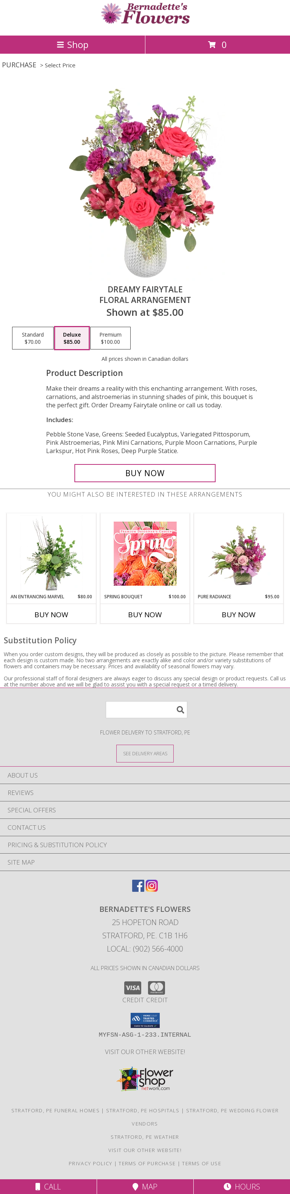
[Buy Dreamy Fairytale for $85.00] (145, 473)
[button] (145, 1020)
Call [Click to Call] (48, 1187)
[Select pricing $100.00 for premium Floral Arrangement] (110, 338)
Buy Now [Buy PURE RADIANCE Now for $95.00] (239, 615)
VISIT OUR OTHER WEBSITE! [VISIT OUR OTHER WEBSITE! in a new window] (145, 1051)
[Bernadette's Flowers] (145, 24)
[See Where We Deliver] (145, 753)
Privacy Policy (90, 1163)
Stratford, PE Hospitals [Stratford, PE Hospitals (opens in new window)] (143, 1110)
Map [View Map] (145, 1187)
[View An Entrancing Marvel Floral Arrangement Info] (51, 553)
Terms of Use (201, 1163)
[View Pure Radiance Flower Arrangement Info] (238, 554)
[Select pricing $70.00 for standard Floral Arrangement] (32, 338)
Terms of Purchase (147, 1163)
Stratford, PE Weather (145, 1136)
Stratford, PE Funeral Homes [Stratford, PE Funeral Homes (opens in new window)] (55, 1110)
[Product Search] (146, 709)
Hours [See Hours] (242, 1187)
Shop (72, 44)
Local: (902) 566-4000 (145, 949)
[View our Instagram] (152, 889)
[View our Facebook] (138, 889)
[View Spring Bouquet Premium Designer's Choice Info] (145, 553)
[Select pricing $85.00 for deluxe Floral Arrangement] (72, 338)
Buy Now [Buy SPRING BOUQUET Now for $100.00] (145, 615)
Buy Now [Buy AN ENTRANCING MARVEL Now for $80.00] (51, 615)
